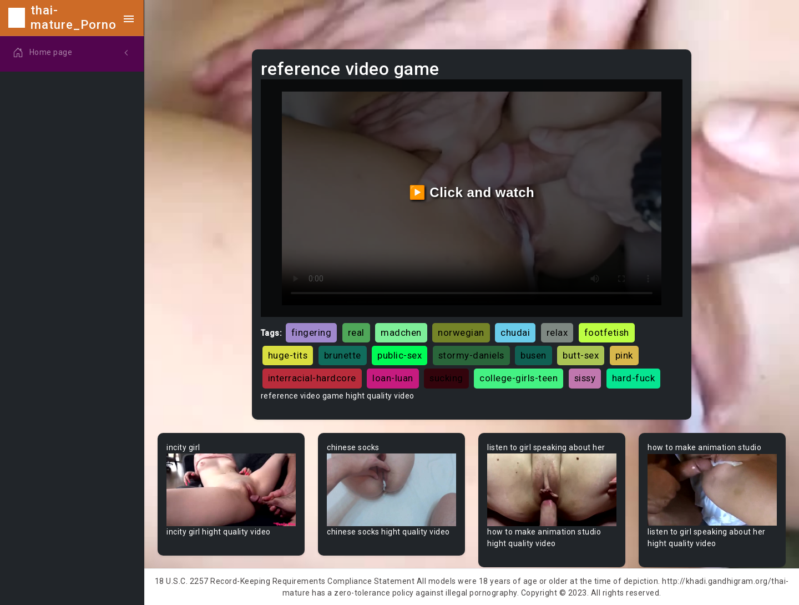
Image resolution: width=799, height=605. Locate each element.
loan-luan (392, 378)
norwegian (461, 332)
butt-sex (581, 355)
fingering (311, 332)
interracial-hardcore (312, 378)
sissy (585, 378)
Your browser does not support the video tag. (231, 489)
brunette (342, 355)
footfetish (606, 332)
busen (533, 355)
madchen (401, 332)
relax (557, 332)
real (356, 332)
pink (624, 355)
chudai (515, 332)
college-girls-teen (518, 378)
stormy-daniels (471, 355)
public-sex (399, 355)
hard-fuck (633, 378)
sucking (446, 378)
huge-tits (288, 355)
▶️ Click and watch (472, 192)
